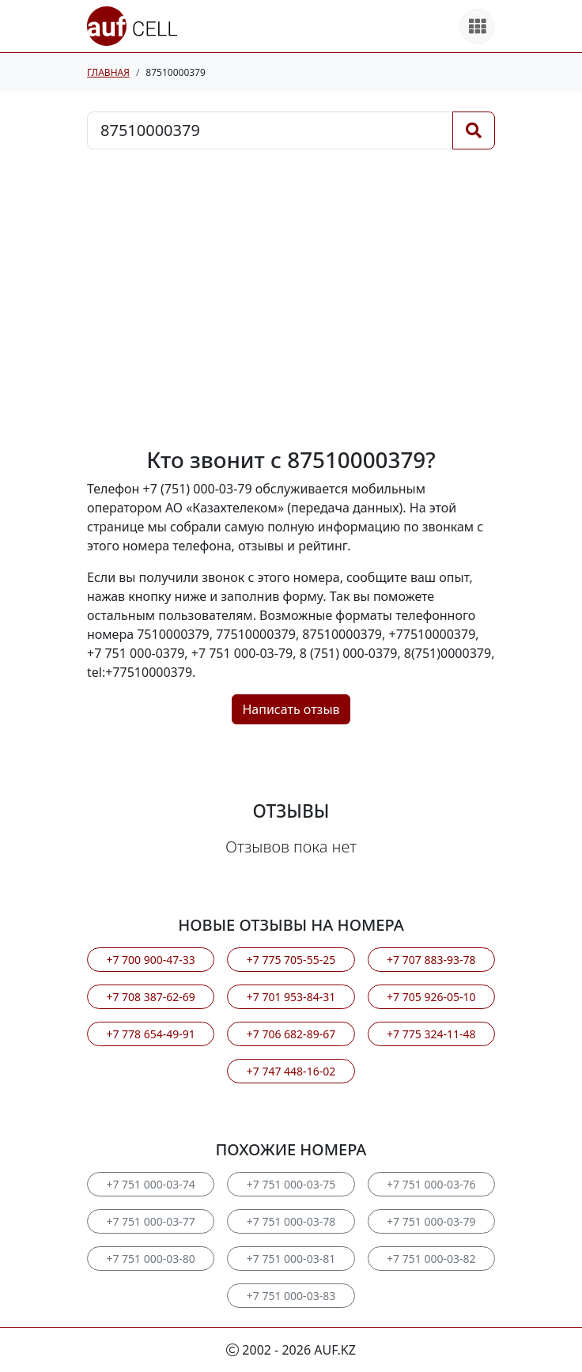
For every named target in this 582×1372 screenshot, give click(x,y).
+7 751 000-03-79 (431, 1221)
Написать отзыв (290, 709)
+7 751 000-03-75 (291, 1184)
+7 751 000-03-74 (150, 1184)
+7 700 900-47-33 (150, 959)
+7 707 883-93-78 (431, 959)
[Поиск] (473, 130)
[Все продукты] (477, 26)
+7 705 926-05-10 (431, 996)
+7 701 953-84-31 (291, 996)
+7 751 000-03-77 (150, 1221)
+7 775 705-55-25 (291, 959)
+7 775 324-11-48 (431, 1033)
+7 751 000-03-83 (291, 1295)
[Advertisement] (291, 298)
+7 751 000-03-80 (150, 1258)
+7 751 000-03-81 (291, 1258)
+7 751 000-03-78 (291, 1221)
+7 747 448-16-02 (291, 1071)
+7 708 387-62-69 (150, 996)
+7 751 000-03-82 (431, 1258)
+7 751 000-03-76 (431, 1184)
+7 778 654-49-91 (150, 1033)
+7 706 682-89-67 (291, 1033)
